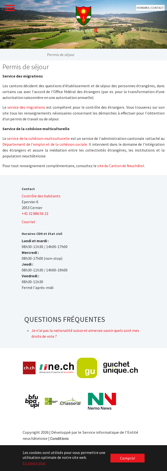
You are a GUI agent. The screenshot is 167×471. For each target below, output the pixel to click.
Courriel (28, 221)
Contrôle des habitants (41, 195)
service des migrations (26, 107)
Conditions (59, 438)
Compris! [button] (127, 458)
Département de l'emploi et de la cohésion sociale (44, 144)
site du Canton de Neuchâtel (120, 165)
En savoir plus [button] (34, 463)
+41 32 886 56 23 (35, 213)
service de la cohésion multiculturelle (38, 138)
